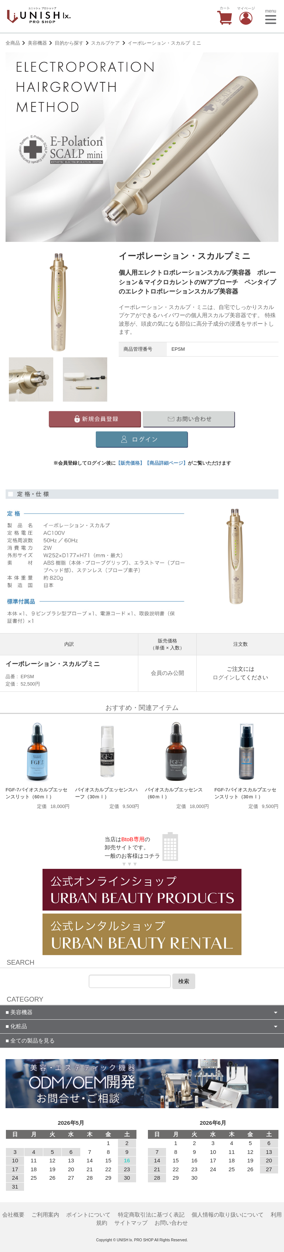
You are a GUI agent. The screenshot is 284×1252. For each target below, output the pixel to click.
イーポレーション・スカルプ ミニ (164, 43)
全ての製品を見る (32, 1040)
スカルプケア (105, 43)
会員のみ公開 (167, 673)
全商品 (13, 43)
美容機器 (37, 43)
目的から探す (69, 43)
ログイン (224, 677)
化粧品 (18, 1026)
